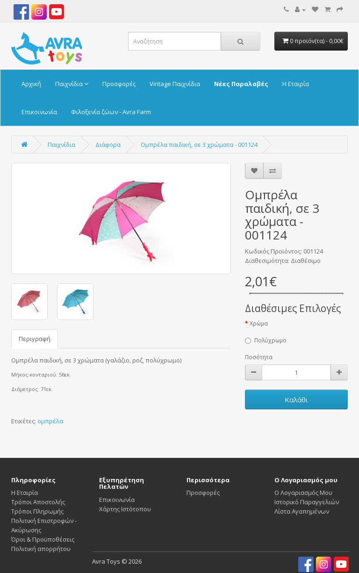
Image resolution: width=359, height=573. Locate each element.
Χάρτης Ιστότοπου (125, 509)
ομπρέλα (50, 421)
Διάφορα (108, 144)
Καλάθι (296, 399)
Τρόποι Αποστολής (38, 502)
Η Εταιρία (295, 84)
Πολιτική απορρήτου (41, 548)
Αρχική (31, 84)
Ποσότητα (259, 357)
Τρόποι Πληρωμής (37, 511)
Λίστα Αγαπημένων (301, 511)
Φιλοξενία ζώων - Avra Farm (111, 112)
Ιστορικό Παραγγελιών (306, 502)
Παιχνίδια (71, 84)
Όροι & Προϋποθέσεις (42, 539)
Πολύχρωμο (266, 340)
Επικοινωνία (39, 112)
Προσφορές (119, 84)
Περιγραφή (34, 338)
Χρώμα (259, 323)
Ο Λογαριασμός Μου (303, 492)
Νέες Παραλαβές (241, 84)
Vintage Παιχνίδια (175, 84)
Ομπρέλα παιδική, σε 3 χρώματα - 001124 (199, 144)
